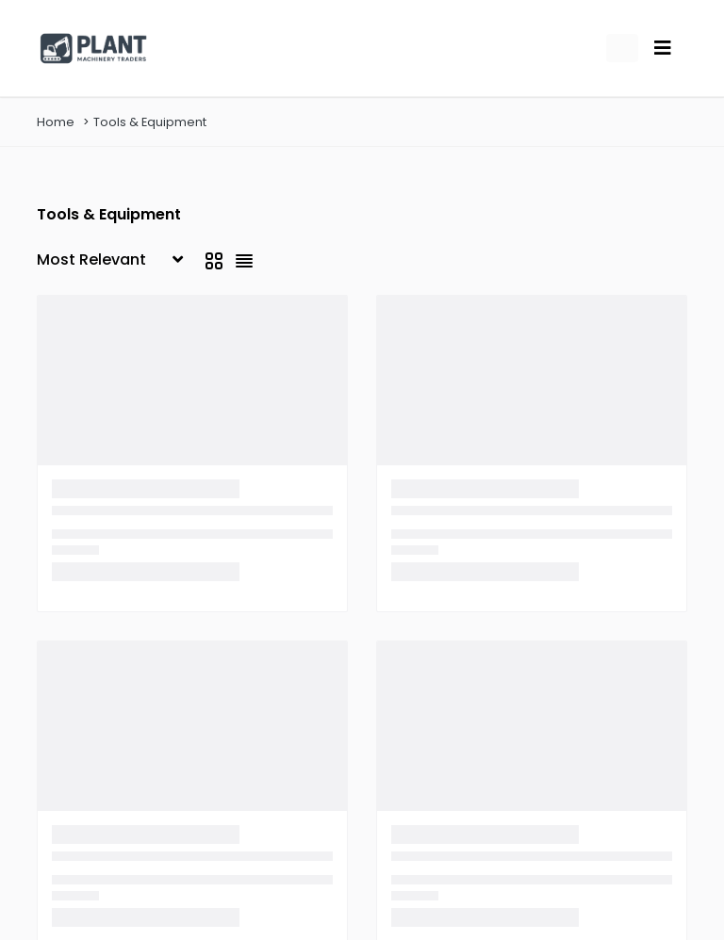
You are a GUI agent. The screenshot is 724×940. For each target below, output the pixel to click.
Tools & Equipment (149, 122)
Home (55, 122)
